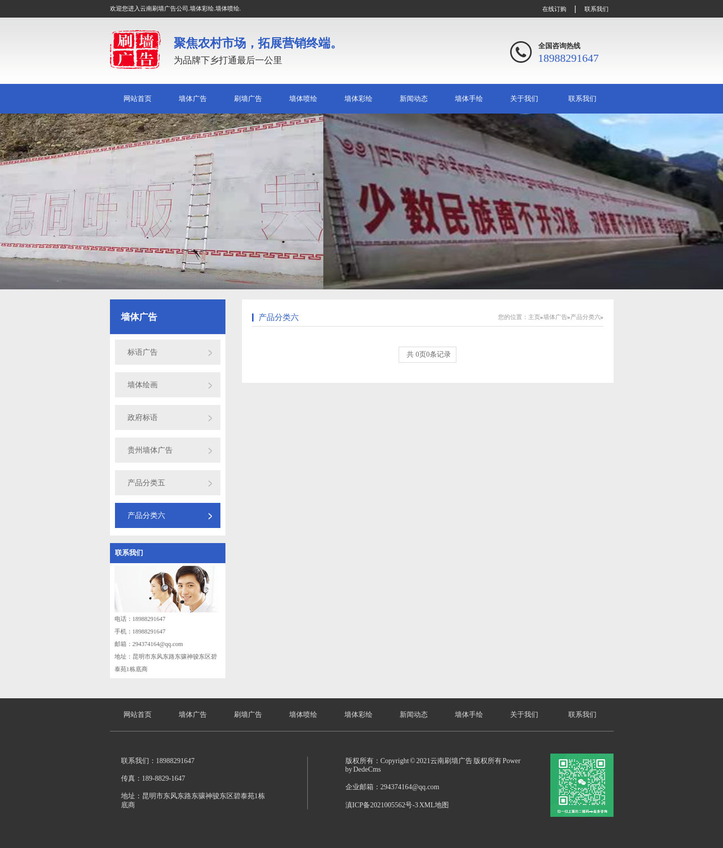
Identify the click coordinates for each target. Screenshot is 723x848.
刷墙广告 (248, 98)
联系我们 (596, 9)
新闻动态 (414, 98)
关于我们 (524, 98)
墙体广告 (193, 98)
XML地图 (434, 805)
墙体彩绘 (358, 98)
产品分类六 (146, 515)
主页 (534, 317)
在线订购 (554, 9)
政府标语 (143, 417)
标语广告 (143, 352)
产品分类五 (146, 483)
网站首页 (138, 98)
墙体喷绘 (303, 98)
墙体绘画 (143, 385)
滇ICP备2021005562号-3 (381, 805)
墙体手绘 (469, 98)
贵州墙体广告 (150, 450)
